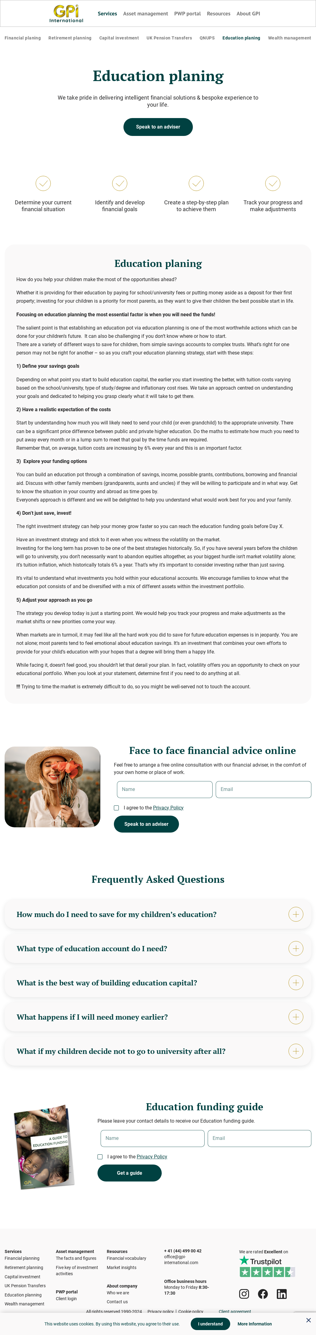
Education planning (23, 1291)
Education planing (239, 40)
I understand (210, 1323)
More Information (255, 1324)
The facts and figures (76, 1255)
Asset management (147, 13)
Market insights (121, 1264)
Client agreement (235, 1311)
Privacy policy (161, 1311)
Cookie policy (190, 1311)
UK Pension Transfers (169, 40)
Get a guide (129, 1182)
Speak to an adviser (158, 132)
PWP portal (187, 13)
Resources (217, 13)
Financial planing (24, 40)
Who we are (118, 1294)
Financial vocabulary (126, 1255)
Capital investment (119, 40)
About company (122, 1282)
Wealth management (287, 40)
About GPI (246, 13)
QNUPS (206, 40)
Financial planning (22, 1255)
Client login (66, 1300)
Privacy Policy (168, 813)
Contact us (117, 1303)
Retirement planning (71, 40)
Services (110, 13)
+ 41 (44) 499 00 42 (183, 1242)
